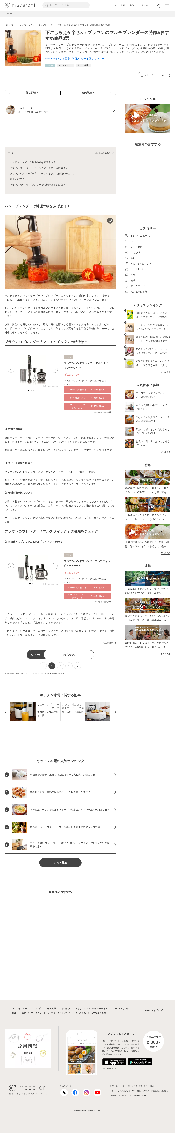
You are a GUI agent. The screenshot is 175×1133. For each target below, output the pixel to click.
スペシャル (80, 1013)
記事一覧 (114, 1086)
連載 (24, 1013)
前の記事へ (32, 92)
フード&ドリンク (121, 1008)
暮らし (78, 1008)
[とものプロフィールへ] (60, 110)
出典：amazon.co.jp (50, 386)
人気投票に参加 (98, 1013)
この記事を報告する (109, 643)
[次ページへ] (77, 665)
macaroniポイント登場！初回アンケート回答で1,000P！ (75, 58)
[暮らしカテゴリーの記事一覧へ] (50, 65)
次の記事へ (88, 92)
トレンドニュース (20, 1008)
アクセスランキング (60, 1013)
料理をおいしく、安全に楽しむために (152, 1091)
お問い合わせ (149, 1086)
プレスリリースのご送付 (120, 1091)
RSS (134, 1091)
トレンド (132, 5)
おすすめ (143, 5)
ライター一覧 (124, 1086)
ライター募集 (136, 1086)
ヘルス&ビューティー (97, 1008)
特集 (14, 1013)
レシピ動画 (119, 5)
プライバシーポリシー (137, 1096)
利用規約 (122, 1096)
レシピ (37, 1008)
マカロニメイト (38, 1013)
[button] (11, 370)
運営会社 (114, 1096)
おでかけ (66, 1008)
